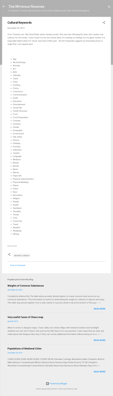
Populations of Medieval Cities (25, 348)
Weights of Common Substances (26, 285)
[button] (103, 23)
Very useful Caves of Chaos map (25, 317)
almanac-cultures (22, 255)
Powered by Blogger (56, 383)
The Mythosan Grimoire (26, 6)
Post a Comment (17, 265)
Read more (99, 309)
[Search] (109, 7)
